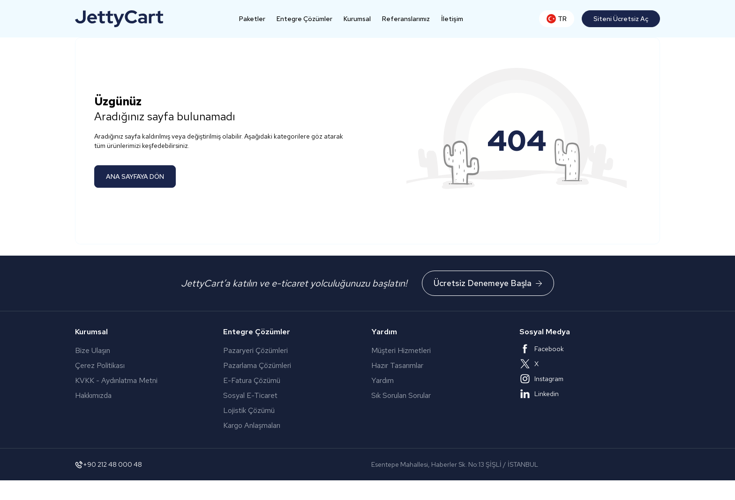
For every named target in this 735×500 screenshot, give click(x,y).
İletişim (452, 19)
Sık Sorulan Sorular (401, 395)
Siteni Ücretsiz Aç (620, 19)
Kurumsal (357, 19)
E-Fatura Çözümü (281, 380)
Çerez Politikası (100, 365)
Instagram (541, 378)
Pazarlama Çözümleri (281, 365)
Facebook (541, 348)
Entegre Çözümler (304, 19)
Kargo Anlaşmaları (280, 425)
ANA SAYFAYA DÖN (135, 176)
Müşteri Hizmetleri (401, 350)
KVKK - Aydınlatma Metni (116, 380)
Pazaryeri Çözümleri (283, 350)
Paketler (252, 19)
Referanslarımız (406, 19)
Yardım (382, 380)
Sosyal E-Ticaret (273, 395)
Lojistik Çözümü (269, 410)
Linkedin (539, 393)
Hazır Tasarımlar (397, 365)
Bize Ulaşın (92, 350)
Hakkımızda (93, 395)
